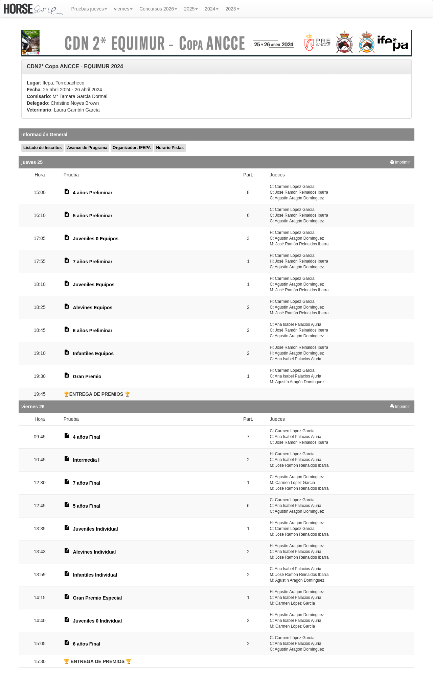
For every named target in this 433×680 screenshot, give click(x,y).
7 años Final (86, 483)
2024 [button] (212, 8)
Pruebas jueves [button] (89, 8)
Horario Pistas (169, 147)
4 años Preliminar (93, 192)
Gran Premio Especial (97, 598)
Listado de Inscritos (42, 147)
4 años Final (86, 437)
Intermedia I (86, 460)
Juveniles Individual (95, 529)
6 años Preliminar (93, 330)
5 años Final (86, 506)
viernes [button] (123, 8)
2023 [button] (232, 8)
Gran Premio (87, 376)
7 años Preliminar (93, 261)
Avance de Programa (87, 147)
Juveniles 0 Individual (97, 621)
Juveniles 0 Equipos (96, 238)
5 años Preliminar (93, 215)
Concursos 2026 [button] (158, 8)
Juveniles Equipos (94, 284)
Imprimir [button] (400, 162)
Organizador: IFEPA (132, 147)
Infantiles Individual (95, 575)
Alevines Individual (94, 552)
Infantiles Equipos (93, 353)
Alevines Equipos (93, 307)
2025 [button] (191, 8)
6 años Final (86, 644)
